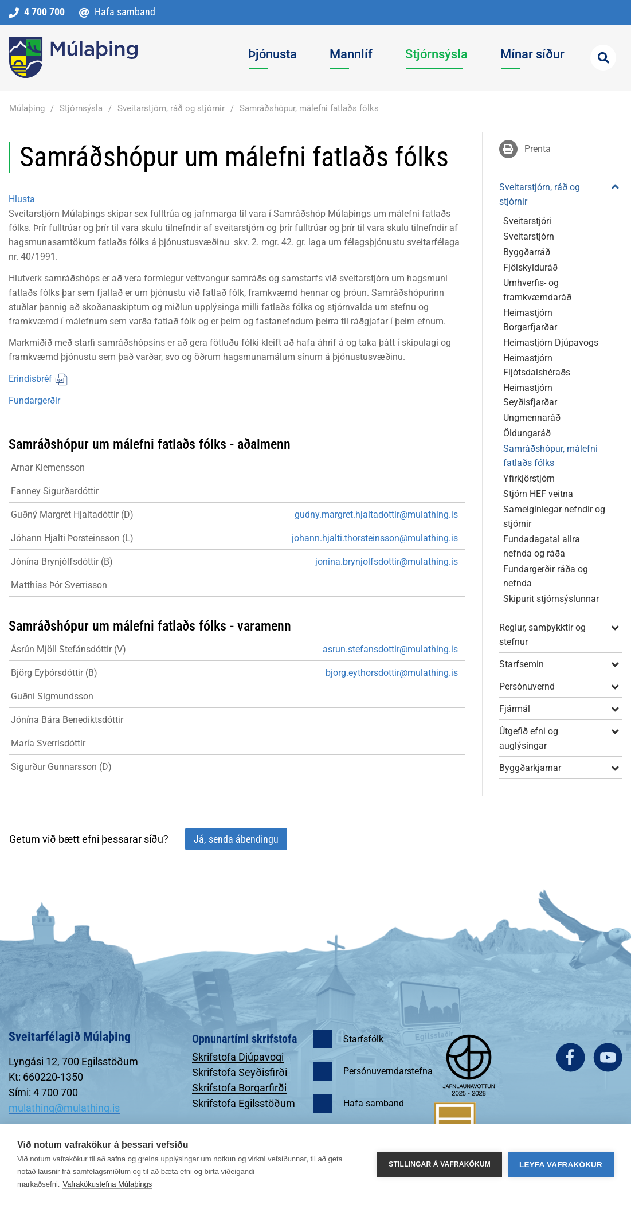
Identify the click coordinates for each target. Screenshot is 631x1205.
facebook (570, 1057)
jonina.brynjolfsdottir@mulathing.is (386, 561)
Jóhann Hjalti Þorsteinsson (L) (72, 538)
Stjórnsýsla (81, 108)
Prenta (537, 148)
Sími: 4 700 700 (43, 1092)
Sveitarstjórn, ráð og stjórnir (171, 108)
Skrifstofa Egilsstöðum (243, 1103)
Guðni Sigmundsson (52, 696)
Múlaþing (27, 108)
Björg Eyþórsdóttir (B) (54, 672)
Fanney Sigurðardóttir (55, 491)
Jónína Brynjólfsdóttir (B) (62, 561)
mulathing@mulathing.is (64, 1108)
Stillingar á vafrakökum (440, 1164)
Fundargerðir (34, 400)
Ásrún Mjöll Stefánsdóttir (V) (68, 649)
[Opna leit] (603, 58)
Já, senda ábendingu (236, 839)
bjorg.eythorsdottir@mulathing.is (392, 672)
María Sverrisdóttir (48, 743)
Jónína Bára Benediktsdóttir (67, 719)
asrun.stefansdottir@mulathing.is (390, 649)
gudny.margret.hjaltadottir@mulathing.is (376, 514)
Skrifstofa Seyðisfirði (239, 1072)
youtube (607, 1057)
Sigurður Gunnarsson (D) (61, 766)
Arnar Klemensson (48, 467)
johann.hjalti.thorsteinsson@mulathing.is (375, 538)
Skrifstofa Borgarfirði (239, 1088)
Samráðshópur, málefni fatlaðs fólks (309, 108)
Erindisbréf (38, 378)
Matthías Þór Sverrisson (59, 585)
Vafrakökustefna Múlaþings (107, 1184)
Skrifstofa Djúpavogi (238, 1057)
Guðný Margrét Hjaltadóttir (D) (72, 514)
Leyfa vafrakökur (560, 1164)
